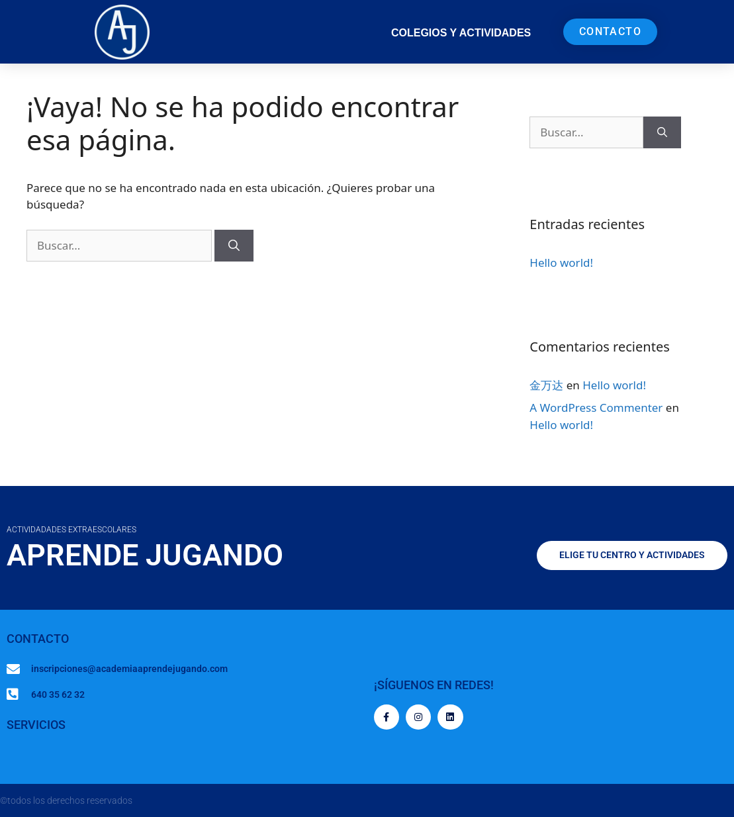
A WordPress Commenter (596, 407)
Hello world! (561, 262)
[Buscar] (233, 246)
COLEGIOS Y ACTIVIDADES (461, 32)
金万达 (546, 385)
